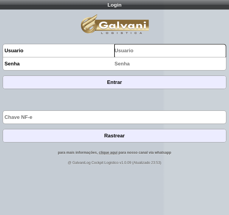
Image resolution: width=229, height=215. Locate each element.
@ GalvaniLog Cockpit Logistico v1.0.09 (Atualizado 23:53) (114, 163)
